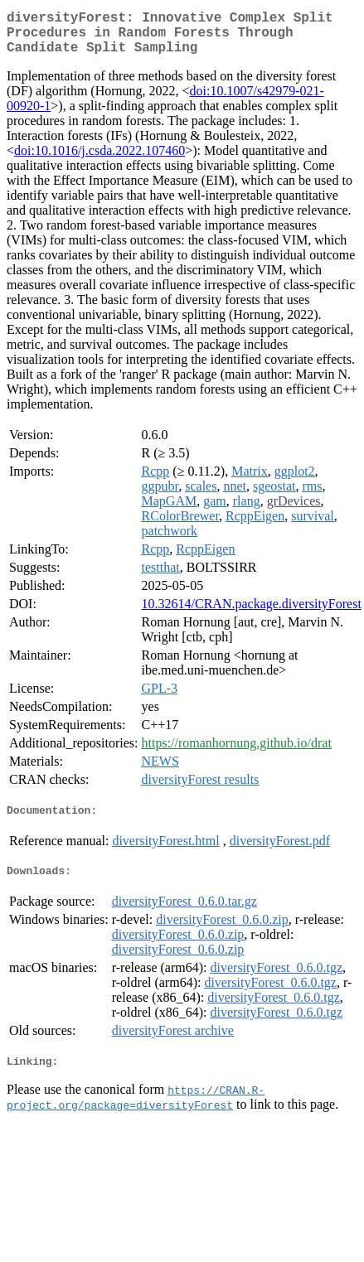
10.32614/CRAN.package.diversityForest (252, 614)
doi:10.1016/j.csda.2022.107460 (99, 160)
